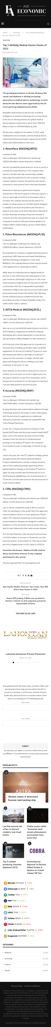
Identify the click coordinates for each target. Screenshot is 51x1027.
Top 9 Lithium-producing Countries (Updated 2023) (12, 864)
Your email (25, 721)
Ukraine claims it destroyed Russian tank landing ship (23, 798)
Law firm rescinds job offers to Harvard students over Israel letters (12, 830)
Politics (26, 964)
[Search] (48, 24)
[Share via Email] (31, 575)
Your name (25, 705)
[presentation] (25, 734)
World (26, 970)
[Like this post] (20, 575)
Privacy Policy (16, 986)
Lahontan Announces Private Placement (25, 654)
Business (26, 952)
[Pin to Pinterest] (28, 575)
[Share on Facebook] (23, 575)
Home (5, 32)
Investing (16, 32)
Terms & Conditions (32, 986)
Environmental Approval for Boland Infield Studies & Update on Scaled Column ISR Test (36, 867)
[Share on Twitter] (26, 575)
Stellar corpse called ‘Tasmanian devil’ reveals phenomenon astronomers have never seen (36, 832)
